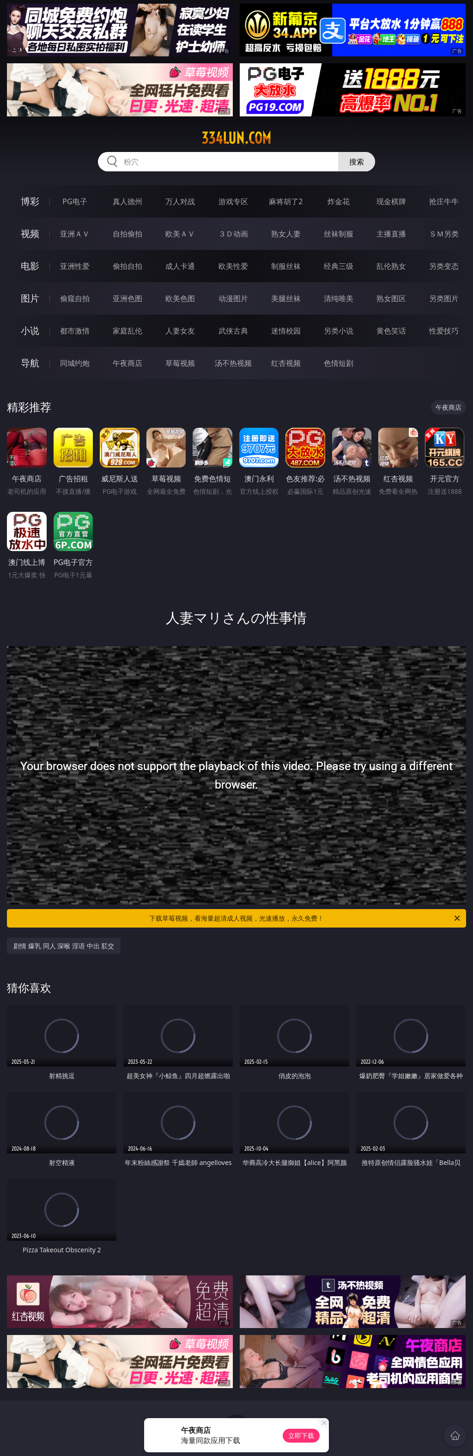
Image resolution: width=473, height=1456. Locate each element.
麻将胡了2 (286, 201)
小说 (30, 330)
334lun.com (236, 138)
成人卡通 (180, 266)
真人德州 (127, 201)
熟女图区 (391, 298)
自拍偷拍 (127, 234)
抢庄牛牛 (444, 201)
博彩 (30, 201)
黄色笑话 (391, 331)
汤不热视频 (233, 363)
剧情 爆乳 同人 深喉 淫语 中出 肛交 (63, 945)
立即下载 (301, 1435)
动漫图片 (233, 298)
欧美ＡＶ (180, 234)
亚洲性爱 (75, 266)
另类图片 (444, 298)
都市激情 (75, 331)
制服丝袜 (286, 266)
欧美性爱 (233, 266)
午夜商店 (127, 363)
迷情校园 (286, 331)
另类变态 (444, 266)
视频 (30, 233)
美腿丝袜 (286, 298)
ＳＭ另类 (444, 234)
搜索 (356, 162)
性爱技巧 (444, 331)
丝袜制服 (338, 234)
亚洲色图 (127, 298)
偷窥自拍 (75, 298)
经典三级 (338, 266)
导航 (30, 363)
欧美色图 (180, 298)
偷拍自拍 (127, 266)
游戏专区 (233, 201)
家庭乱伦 (127, 331)
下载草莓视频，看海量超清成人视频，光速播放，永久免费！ (305, 918)
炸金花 (338, 201)
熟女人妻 (286, 234)
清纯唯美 (338, 298)
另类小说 (338, 331)
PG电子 (74, 201)
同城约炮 (75, 363)
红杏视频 (286, 363)
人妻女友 (180, 331)
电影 (30, 266)
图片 (30, 298)
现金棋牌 (391, 201)
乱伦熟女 (391, 266)
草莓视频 (180, 363)
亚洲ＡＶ (75, 234)
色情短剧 (338, 363)
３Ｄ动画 (233, 234)
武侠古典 (233, 331)
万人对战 (180, 201)
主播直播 (391, 234)
